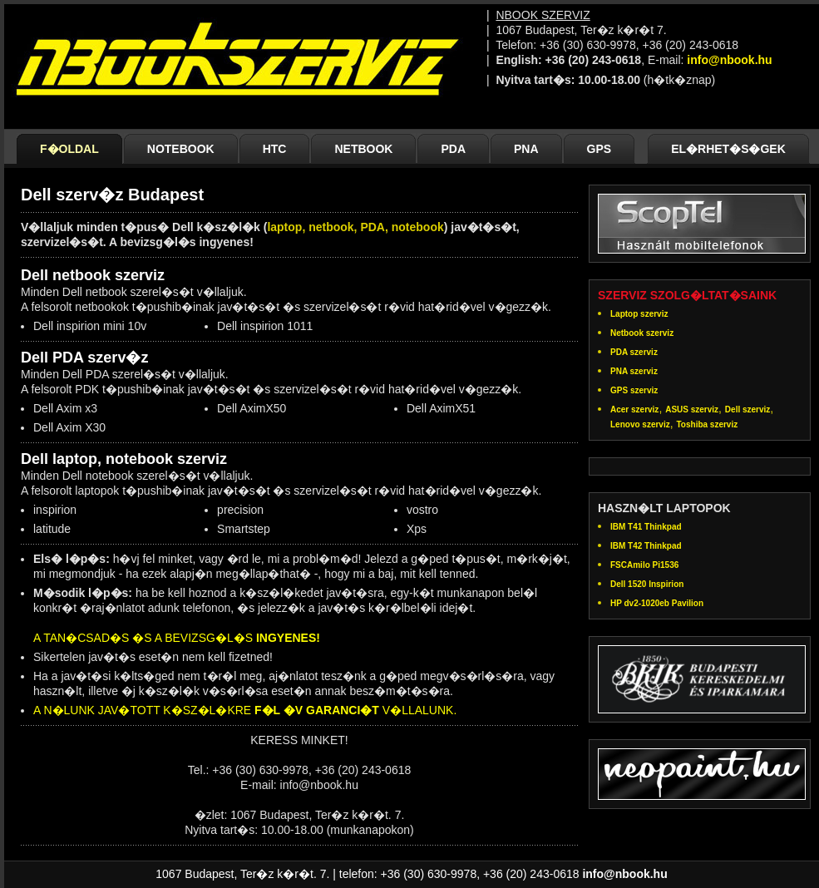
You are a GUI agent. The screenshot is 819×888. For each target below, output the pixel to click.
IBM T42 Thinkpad (646, 545)
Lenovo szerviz (640, 424)
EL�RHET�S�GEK (728, 148)
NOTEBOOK (181, 148)
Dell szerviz (747, 409)
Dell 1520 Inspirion (646, 584)
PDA (453, 148)
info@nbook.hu (729, 60)
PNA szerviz (634, 371)
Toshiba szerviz (707, 424)
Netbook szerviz (641, 333)
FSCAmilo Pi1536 (644, 565)
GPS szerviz (634, 390)
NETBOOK (363, 148)
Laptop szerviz (639, 313)
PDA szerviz (634, 352)
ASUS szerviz (691, 409)
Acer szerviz (634, 409)
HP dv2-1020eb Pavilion (656, 603)
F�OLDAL (69, 148)
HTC (275, 148)
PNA (526, 148)
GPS (599, 148)
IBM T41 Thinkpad (646, 526)
